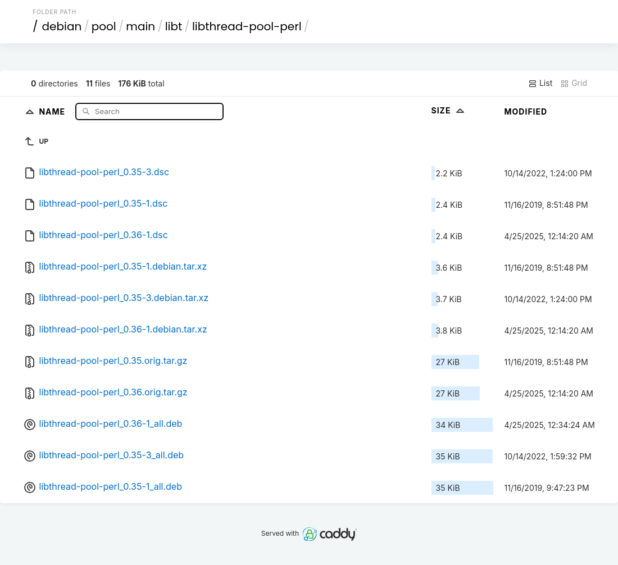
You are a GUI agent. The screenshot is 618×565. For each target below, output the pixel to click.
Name (53, 111)
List (540, 83)
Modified (526, 111)
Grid (573, 83)
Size (449, 110)
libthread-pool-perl (247, 26)
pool (104, 26)
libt (174, 26)
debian (62, 26)
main (140, 26)
